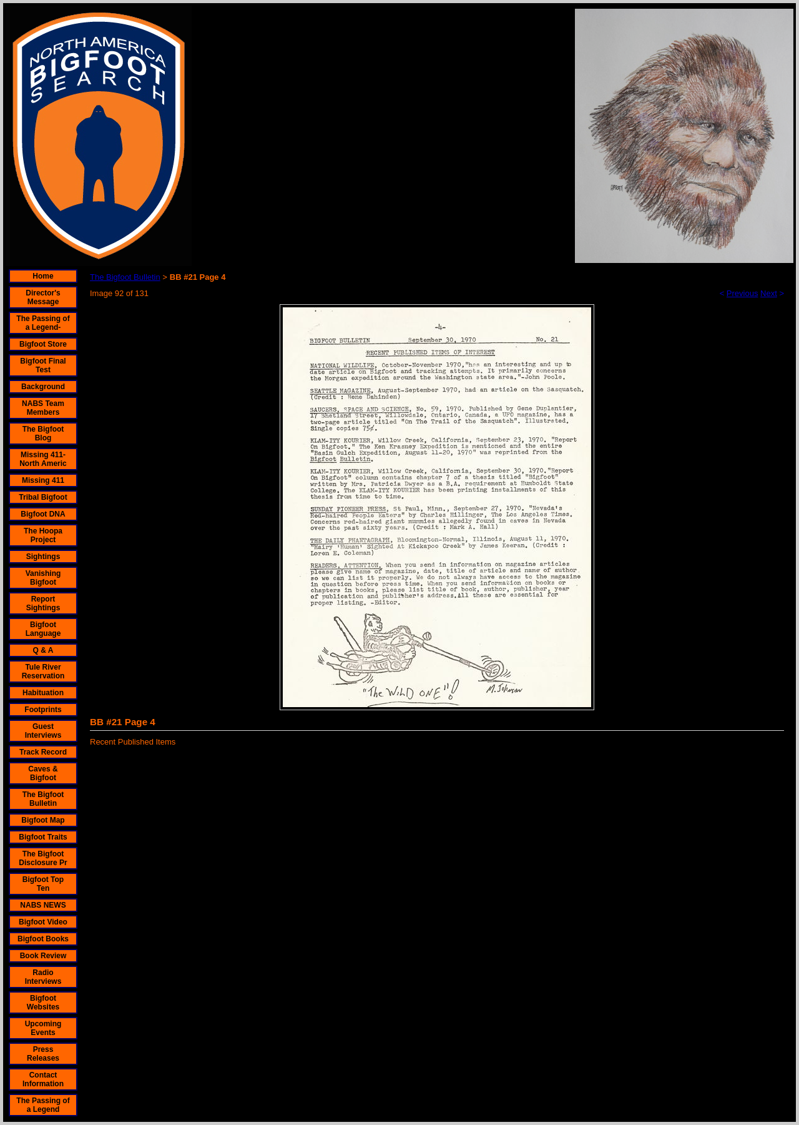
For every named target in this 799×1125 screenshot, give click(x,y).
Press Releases (43, 1054)
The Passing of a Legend (42, 1105)
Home (42, 276)
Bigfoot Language (43, 629)
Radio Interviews (43, 977)
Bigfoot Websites (43, 1002)
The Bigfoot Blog (43, 433)
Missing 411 (43, 480)
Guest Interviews (43, 731)
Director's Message (43, 297)
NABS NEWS (43, 905)
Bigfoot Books (43, 938)
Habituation (43, 692)
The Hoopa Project (43, 535)
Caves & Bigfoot (42, 773)
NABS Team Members (43, 408)
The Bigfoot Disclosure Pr (43, 858)
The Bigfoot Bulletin (43, 799)
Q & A (43, 650)
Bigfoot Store (43, 344)
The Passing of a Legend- (42, 323)
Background (43, 386)
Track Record (43, 752)
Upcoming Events (43, 1028)
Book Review (43, 955)
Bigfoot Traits (43, 837)
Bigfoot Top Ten (43, 884)
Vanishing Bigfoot (43, 578)
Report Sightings (43, 603)
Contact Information (43, 1079)
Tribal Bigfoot (43, 497)
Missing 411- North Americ (43, 459)
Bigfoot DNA (43, 514)
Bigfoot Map (42, 820)
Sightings (43, 556)
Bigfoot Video (43, 922)
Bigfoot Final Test (43, 365)
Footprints (42, 709)
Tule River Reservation (43, 671)
